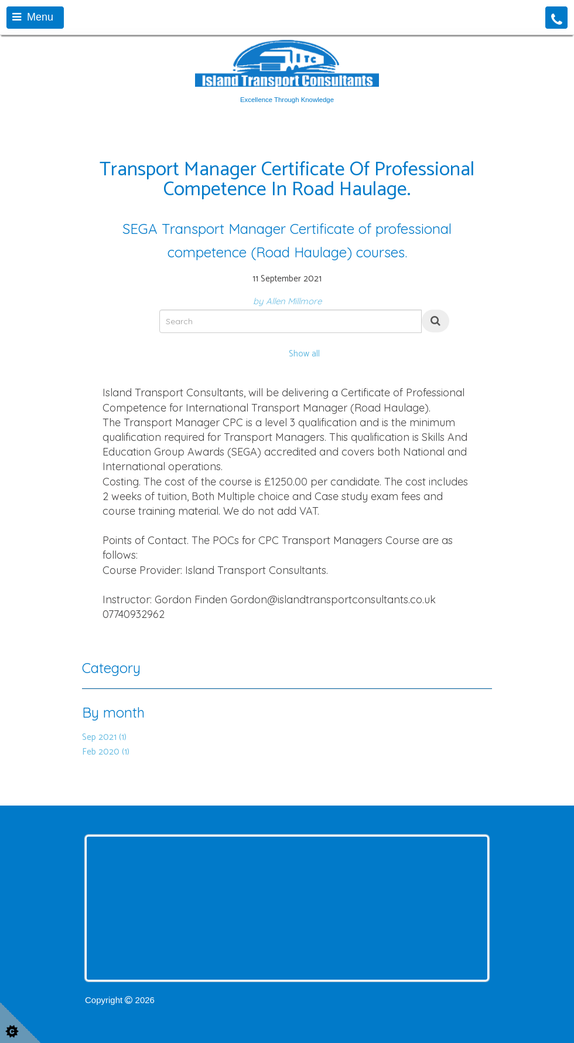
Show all (304, 353)
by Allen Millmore (287, 301)
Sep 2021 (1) (104, 737)
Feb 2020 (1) (105, 752)
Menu (32, 17)
